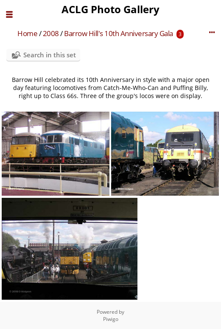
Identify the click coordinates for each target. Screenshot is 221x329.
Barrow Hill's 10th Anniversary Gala (118, 33)
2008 (51, 33)
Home (27, 33)
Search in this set (49, 55)
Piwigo (110, 319)
